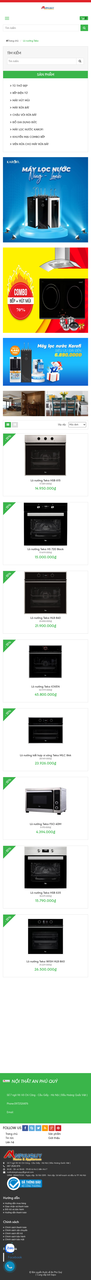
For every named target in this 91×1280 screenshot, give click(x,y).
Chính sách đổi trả (14, 1233)
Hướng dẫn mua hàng (15, 1203)
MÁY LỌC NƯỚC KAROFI (26, 129)
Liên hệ (10, 1142)
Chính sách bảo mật (14, 1239)
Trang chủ (12, 1134)
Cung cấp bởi (43, 1274)
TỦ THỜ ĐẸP (18, 85)
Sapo (53, 1274)
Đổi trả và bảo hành (14, 1209)
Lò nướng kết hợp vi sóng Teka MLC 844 (45, 755)
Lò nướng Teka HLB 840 (45, 618)
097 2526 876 (13, 1166)
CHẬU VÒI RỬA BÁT (23, 115)
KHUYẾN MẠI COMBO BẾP (27, 137)
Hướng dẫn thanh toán (16, 1212)
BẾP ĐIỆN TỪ (19, 93)
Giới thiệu (54, 1138)
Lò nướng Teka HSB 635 (45, 892)
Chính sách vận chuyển (16, 1230)
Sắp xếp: (62, 424)
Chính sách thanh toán (16, 1227)
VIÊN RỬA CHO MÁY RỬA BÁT (29, 144)
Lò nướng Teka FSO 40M (45, 824)
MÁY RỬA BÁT (19, 107)
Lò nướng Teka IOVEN (45, 686)
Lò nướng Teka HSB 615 (45, 480)
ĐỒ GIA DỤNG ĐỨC (23, 122)
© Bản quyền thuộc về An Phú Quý (45, 1272)
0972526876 (21, 1103)
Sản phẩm (54, 1134)
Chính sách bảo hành (15, 1236)
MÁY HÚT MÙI (20, 100)
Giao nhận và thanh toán (16, 1206)
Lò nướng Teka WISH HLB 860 (46, 961)
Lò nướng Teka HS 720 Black (45, 549)
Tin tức (10, 1138)
